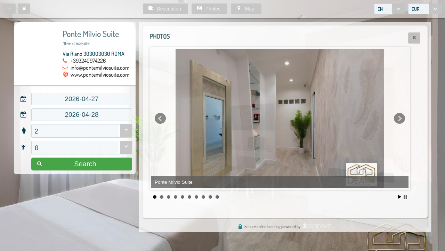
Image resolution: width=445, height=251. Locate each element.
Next (399, 118)
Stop (405, 197)
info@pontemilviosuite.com (100, 67)
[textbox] (81, 99)
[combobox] (389, 8)
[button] (9, 8)
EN (380, 9)
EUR (416, 9)
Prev (160, 118)
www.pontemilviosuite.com (100, 74)
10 (217, 197)
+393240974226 (88, 60)
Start (400, 197)
